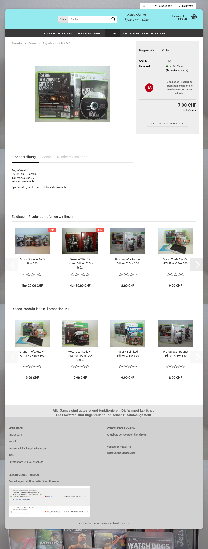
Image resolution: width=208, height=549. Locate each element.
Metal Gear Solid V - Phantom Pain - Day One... (80, 355)
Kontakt (13, 441)
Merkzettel (186, 6)
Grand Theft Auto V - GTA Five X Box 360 (175, 261)
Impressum (15, 434)
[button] (146, 6)
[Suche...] (63, 19)
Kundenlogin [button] (163, 6)
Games (112, 33)
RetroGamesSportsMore (121, 452)
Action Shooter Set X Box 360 (32, 261)
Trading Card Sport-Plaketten (144, 33)
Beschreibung (25, 157)
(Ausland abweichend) (177, 70)
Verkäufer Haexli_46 (119, 446)
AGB (11, 455)
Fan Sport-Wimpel (90, 33)
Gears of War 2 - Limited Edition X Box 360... (80, 263)
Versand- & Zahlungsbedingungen (28, 448)
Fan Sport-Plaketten (57, 33)
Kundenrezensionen (72, 157)
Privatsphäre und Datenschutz (26, 461)
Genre (46, 157)
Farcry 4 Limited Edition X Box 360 (128, 353)
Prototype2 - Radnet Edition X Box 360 (128, 261)
